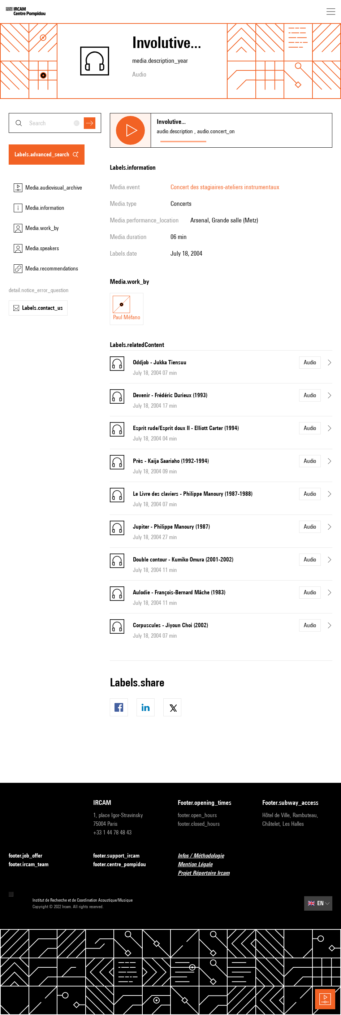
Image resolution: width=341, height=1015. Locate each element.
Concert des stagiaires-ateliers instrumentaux (224, 187)
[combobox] (55, 123)
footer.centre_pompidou (124, 864)
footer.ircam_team (33, 864)
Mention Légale (199, 864)
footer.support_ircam (120, 856)
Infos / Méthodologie (205, 856)
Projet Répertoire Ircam (208, 873)
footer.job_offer (30, 856)
